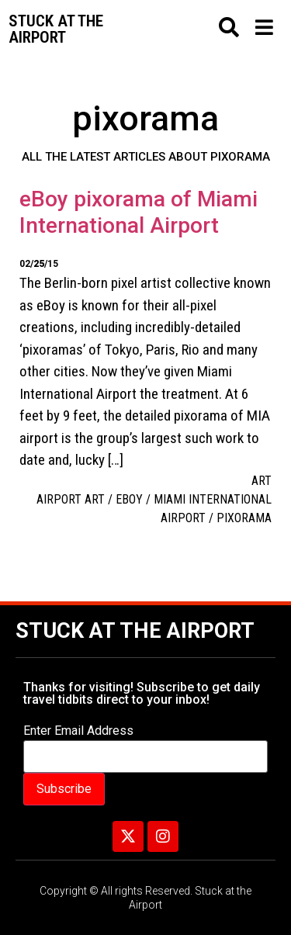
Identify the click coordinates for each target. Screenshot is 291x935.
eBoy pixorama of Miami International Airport (138, 212)
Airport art (70, 499)
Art (261, 480)
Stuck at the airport (56, 29)
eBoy (129, 499)
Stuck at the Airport (135, 630)
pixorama (244, 518)
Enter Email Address (78, 731)
